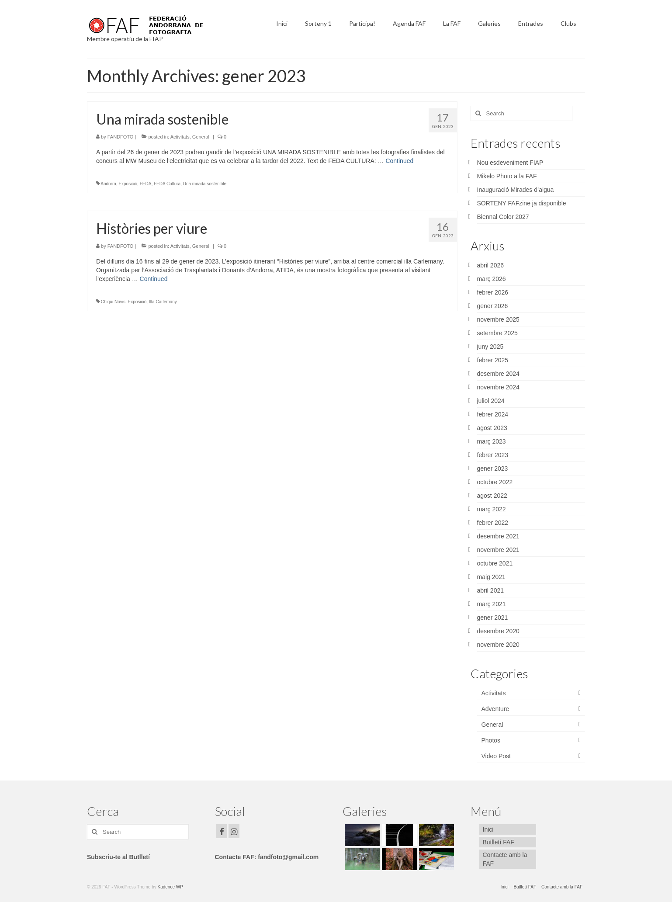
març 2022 (491, 509)
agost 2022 (492, 495)
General (200, 136)
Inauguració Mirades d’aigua (515, 189)
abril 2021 (490, 590)
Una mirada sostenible (205, 183)
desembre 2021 (498, 536)
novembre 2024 (498, 387)
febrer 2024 (493, 414)
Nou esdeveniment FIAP (510, 162)
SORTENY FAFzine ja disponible (521, 203)
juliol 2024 (491, 400)
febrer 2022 (493, 522)
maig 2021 (491, 576)
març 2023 (491, 441)
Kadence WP (170, 887)
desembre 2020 (498, 631)
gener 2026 (492, 305)
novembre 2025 (498, 319)
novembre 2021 (498, 549)
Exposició (127, 183)
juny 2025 (490, 346)
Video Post (496, 756)
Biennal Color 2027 (503, 216)
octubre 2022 (495, 482)
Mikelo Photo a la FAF (507, 176)
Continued (399, 160)
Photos (491, 740)
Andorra (108, 183)
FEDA (146, 183)
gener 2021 (492, 617)
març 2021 (491, 603)
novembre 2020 (498, 644)
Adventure (495, 708)
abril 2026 (490, 265)
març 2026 (491, 278)
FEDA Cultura (167, 183)
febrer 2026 (493, 292)
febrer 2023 (493, 454)
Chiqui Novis (113, 301)
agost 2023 (492, 427)
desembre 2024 (498, 373)
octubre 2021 (495, 563)
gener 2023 (492, 468)
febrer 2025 (493, 360)
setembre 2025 (497, 333)
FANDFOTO (120, 136)
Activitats (180, 136)
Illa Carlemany (163, 301)
